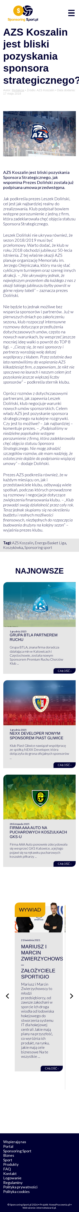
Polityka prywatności (20, 1183)
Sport (7, 1156)
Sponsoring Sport (17, 1147)
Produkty (11, 1160)
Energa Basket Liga (50, 543)
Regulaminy (13, 1178)
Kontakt (10, 1169)
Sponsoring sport (38, 547)
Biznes (8, 1151)
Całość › (64, 671)
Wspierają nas (14, 1138)
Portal (8, 1142)
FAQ (7, 1165)
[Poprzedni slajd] (7, 994)
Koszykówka (13, 547)
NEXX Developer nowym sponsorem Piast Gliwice (36, 735)
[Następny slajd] (71, 994)
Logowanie (12, 1174)
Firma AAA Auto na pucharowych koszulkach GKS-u (38, 832)
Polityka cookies (16, 1187)
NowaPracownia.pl (59, 1201)
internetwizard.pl (46, 1204)
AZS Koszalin (22, 543)
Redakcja (18, 90)
